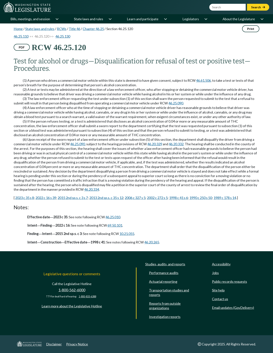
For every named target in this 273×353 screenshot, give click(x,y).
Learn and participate (142, 19)
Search (258, 7)
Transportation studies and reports (169, 292)
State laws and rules (88, 19)
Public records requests (229, 281)
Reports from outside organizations (165, 305)
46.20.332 (176, 144)
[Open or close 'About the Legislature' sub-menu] (261, 19)
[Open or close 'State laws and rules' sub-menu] (110, 19)
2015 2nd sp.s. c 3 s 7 (73, 198)
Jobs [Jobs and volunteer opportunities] (215, 273)
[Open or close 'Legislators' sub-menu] (205, 19)
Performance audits (163, 273)
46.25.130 (62, 36)
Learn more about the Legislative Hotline (72, 306)
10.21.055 (126, 234)
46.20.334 (91, 189)
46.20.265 (151, 242)
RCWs (61, 29)
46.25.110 (21, 36)
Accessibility (221, 264)
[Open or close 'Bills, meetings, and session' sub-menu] (56, 19)
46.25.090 (175, 103)
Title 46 (74, 29)
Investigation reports (164, 317)
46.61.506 (203, 80)
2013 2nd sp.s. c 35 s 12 (106, 198)
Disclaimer (54, 344)
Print (250, 28)
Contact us (220, 299)
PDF (22, 47)
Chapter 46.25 (93, 29)
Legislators (190, 19)
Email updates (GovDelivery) (233, 308)
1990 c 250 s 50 (200, 198)
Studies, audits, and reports (165, 264)
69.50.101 (114, 225)
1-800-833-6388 (87, 296)
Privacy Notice (77, 344)
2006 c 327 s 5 (135, 198)
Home (18, 29)
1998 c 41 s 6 (178, 198)
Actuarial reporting (163, 281)
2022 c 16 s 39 (45, 198)
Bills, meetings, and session (30, 19)
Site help (218, 290)
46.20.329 (154, 144)
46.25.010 (112, 217)
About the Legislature (239, 19)
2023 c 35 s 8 (24, 198)
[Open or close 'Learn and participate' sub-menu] (165, 19)
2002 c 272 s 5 (157, 198)
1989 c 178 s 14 (224, 198)
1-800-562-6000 (71, 290)
